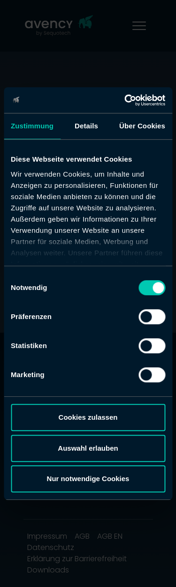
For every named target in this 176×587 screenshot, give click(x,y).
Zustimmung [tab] (32, 126)
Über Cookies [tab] (142, 126)
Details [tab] (86, 126)
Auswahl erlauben (88, 448)
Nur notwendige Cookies (88, 479)
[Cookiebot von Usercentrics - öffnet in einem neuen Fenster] (125, 100)
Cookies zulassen (88, 417)
